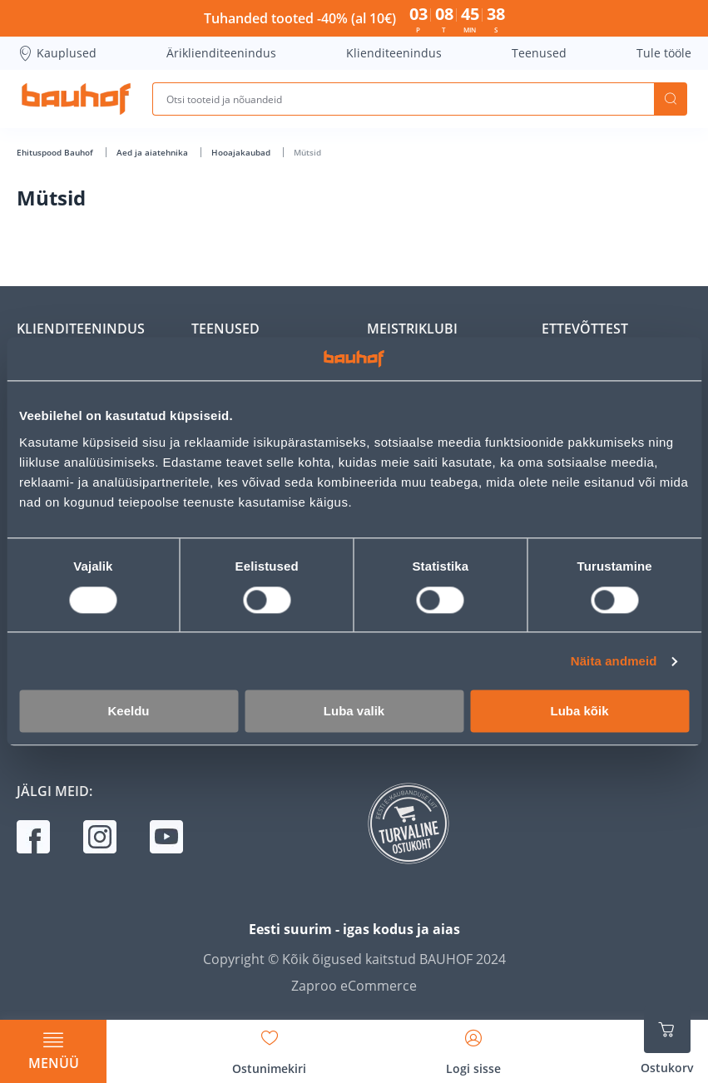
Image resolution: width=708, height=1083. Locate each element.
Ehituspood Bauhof (56, 152)
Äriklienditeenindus (221, 53)
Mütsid (307, 152)
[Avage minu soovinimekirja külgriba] (269, 1046)
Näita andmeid (614, 661)
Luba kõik (579, 712)
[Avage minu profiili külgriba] (473, 1046)
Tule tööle (663, 53)
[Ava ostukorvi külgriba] (667, 1041)
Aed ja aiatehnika (153, 152)
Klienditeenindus (394, 53)
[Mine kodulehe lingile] (76, 99)
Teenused (539, 53)
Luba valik (354, 712)
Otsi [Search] (671, 99)
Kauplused (57, 53)
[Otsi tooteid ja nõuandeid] (403, 99)
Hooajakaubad (242, 152)
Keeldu (128, 712)
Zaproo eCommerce (354, 986)
